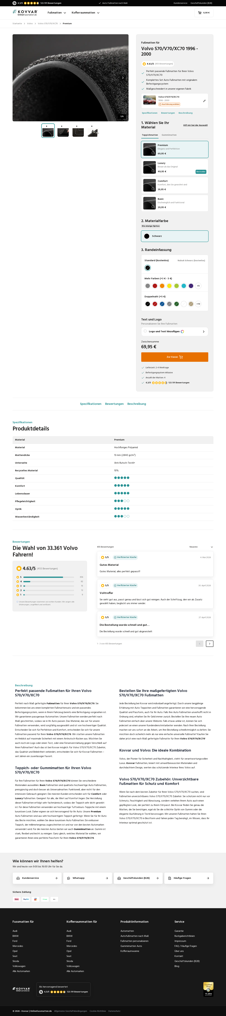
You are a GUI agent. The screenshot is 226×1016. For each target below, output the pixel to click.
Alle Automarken (21, 971)
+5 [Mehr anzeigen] (198, 286)
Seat (15, 956)
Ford (15, 941)
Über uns (179, 951)
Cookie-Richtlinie (98, 1011)
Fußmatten (57, 13)
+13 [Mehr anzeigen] (198, 304)
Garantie (179, 931)
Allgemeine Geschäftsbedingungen (70, 1011)
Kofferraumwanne (130, 951)
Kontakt (179, 956)
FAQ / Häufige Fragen (186, 946)
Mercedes (18, 946)
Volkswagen (19, 966)
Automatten (127, 931)
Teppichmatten (150, 135)
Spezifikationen (149, 113)
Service (179, 921)
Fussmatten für (23, 921)
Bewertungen (168, 113)
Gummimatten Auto (131, 946)
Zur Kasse (175, 357)
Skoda (16, 961)
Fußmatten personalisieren (134, 941)
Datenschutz (114, 1011)
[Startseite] (29, 13)
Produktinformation (134, 921)
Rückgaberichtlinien (185, 936)
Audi (15, 931)
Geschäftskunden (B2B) (201, 3)
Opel (15, 951)
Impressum (180, 941)
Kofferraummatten (86, 13)
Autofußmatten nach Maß (135, 936)
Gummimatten (169, 135)
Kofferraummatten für (82, 921)
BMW (16, 936)
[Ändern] (174, 100)
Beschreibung (186, 113)
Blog (177, 966)
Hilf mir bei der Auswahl (195, 125)
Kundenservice (180, 3)
